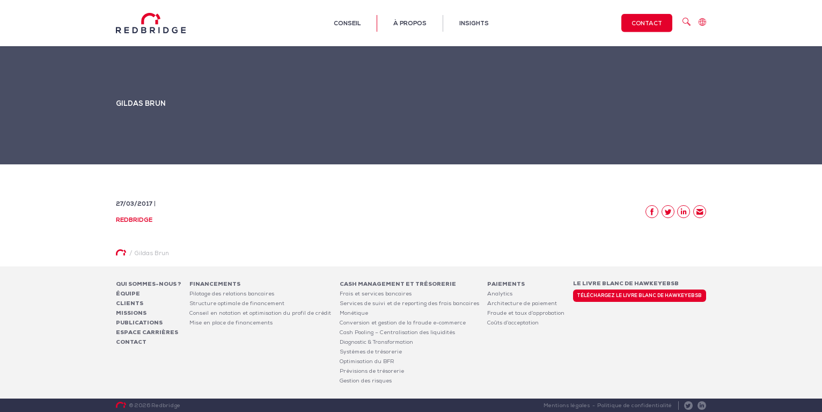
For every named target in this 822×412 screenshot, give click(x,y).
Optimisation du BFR (367, 361)
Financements (214, 283)
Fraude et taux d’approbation (525, 312)
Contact (647, 23)
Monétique (354, 312)
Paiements (506, 283)
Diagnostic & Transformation (376, 341)
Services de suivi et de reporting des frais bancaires (409, 303)
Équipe (128, 293)
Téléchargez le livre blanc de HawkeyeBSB (639, 295)
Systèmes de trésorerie (371, 351)
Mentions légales (567, 405)
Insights (474, 23)
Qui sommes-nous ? (148, 283)
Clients (129, 303)
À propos (410, 23)
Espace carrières (147, 332)
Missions (131, 312)
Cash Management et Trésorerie (398, 283)
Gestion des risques (366, 380)
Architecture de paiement (522, 303)
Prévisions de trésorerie (372, 370)
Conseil (347, 23)
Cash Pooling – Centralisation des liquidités (397, 332)
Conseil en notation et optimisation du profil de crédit (260, 312)
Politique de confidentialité (634, 405)
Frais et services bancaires (376, 293)
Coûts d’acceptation (513, 322)
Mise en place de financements (231, 322)
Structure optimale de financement (236, 303)
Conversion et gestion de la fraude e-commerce (403, 322)
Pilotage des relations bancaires (231, 293)
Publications (139, 322)
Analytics (499, 293)
